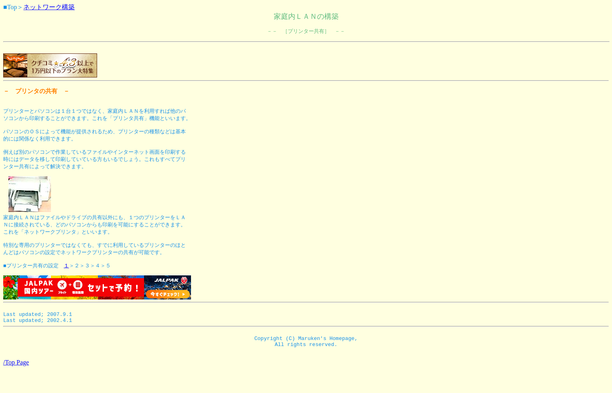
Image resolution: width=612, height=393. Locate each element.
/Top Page (16, 386)
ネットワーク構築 (49, 7)
